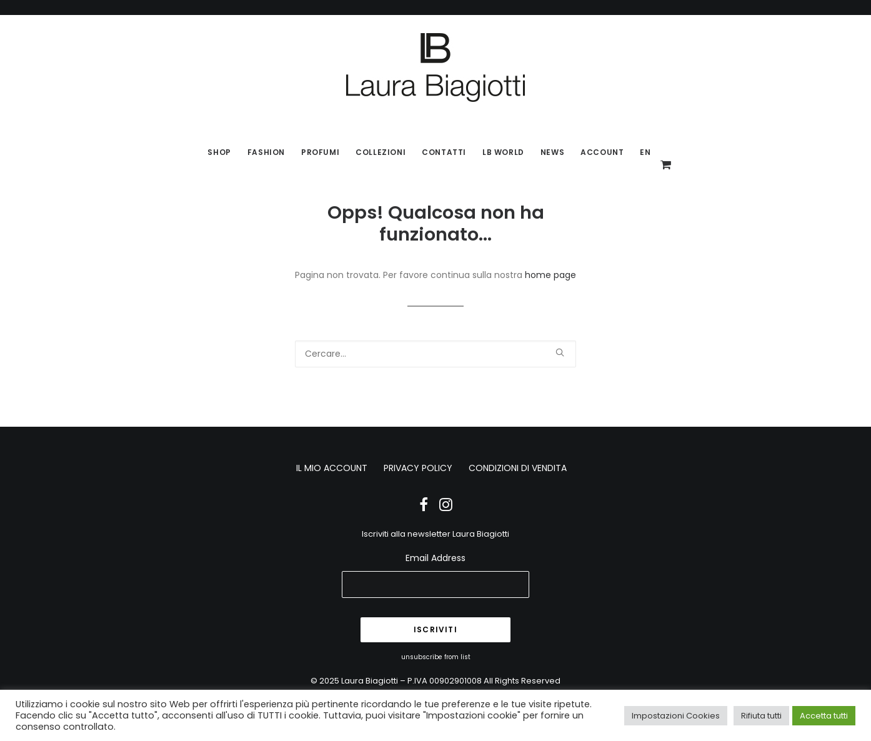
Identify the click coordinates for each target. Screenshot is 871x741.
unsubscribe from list (435, 657)
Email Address (435, 558)
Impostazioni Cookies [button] (676, 716)
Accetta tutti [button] (824, 716)
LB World (503, 152)
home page (550, 275)
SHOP (219, 152)
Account (602, 152)
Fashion (266, 152)
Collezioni (381, 152)
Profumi (320, 152)
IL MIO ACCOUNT (331, 468)
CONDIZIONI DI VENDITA (518, 468)
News (552, 152)
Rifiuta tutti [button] (761, 716)
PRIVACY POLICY (418, 468)
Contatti (444, 152)
